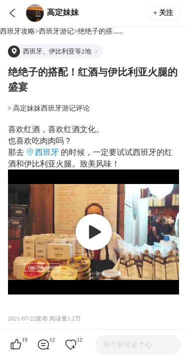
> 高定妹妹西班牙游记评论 (48, 108)
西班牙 (47, 152)
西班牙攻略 (17, 31)
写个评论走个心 (127, 344)
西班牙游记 (56, 31)
